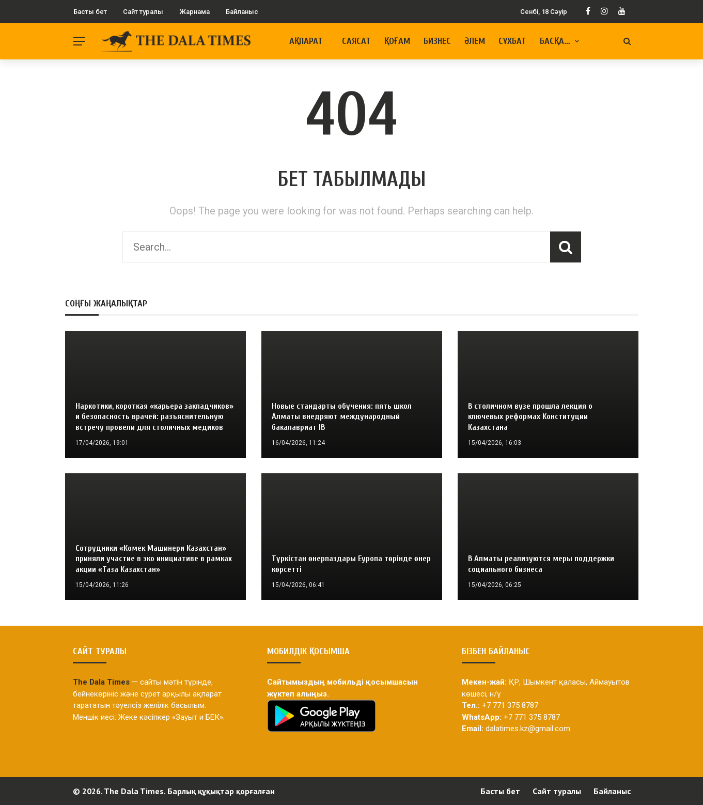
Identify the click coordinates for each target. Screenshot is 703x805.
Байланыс (242, 12)
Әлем (474, 41)
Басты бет (90, 12)
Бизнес (437, 41)
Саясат (356, 41)
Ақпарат (306, 41)
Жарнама (194, 12)
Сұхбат (512, 41)
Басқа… (555, 41)
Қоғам (397, 41)
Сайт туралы (143, 12)
